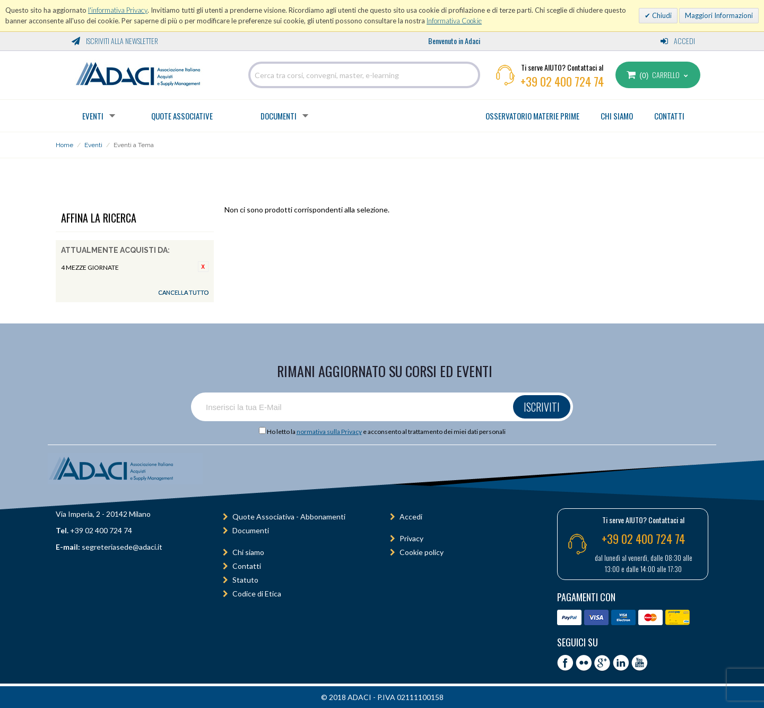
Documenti (279, 116)
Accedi (678, 40)
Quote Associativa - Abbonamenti (288, 516)
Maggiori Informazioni (719, 15)
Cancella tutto (183, 292)
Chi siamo (248, 552)
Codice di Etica (256, 593)
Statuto (245, 579)
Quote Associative (182, 116)
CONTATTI (669, 116)
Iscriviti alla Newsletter (115, 40)
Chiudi (661, 15)
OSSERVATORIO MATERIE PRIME (532, 116)
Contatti (246, 565)
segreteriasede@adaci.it (122, 546)
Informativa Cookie (454, 20)
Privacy (411, 538)
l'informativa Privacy (117, 10)
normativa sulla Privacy (329, 432)
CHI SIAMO (617, 116)
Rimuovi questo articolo (203, 266)
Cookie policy (422, 552)
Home (64, 145)
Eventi (92, 116)
